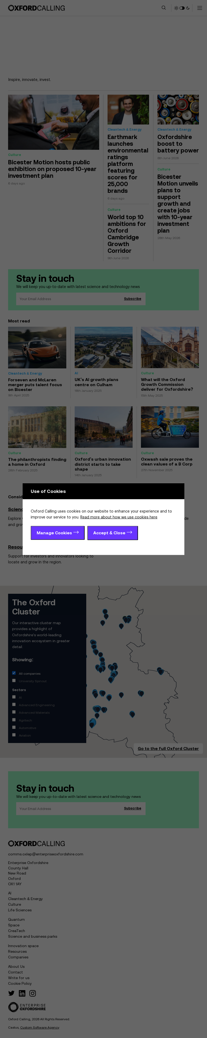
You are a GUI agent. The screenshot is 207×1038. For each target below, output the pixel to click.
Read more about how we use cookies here (118, 517)
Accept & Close (109, 532)
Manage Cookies (54, 532)
